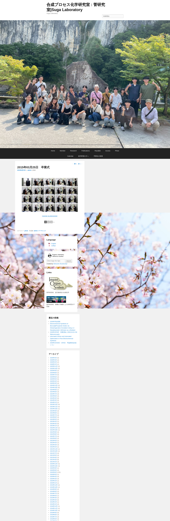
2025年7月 (53, 375)
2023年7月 (53, 415)
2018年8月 (53, 514)
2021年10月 (54, 451)
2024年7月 (53, 394)
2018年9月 (53, 512)
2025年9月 (53, 370)
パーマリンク (42, 231)
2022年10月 (54, 430)
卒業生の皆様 (98, 156)
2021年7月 (53, 453)
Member (62, 151)
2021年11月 (54, 449)
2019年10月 (54, 487)
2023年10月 (54, 408)
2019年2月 (53, 502)
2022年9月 (53, 432)
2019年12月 (54, 485)
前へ (75, 164)
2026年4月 (53, 358)
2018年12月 (54, 506)
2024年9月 (53, 389)
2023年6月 (53, 417)
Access (107, 151)
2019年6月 (53, 495)
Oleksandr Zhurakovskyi (60, 264)
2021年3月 (53, 459)
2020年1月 (53, 483)
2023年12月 (54, 404)
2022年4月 (53, 442)
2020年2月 (53, 481)
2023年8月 (53, 413)
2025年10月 (54, 368)
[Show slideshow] (49, 216)
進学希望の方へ (83, 156)
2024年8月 (53, 392)
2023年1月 (53, 425)
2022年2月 (53, 447)
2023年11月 (54, 406)
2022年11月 (54, 428)
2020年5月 (53, 474)
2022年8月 (53, 434)
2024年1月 (53, 402)
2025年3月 (53, 383)
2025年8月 (53, 372)
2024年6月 (53, 396)
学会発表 (98, 151)
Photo (117, 151)
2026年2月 (53, 362)
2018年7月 (53, 517)
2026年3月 (53, 360)
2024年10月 (54, 387)
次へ (80, 164)
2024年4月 (53, 398)
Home (53, 151)
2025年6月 (53, 377)
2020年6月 (53, 472)
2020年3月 (53, 478)
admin (29, 170)
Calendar (70, 156)
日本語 (53, 246)
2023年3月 (53, 423)
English (53, 243)
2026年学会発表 (55, 321)
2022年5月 (53, 440)
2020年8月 (53, 470)
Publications (86, 151)
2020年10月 (54, 466)
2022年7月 (53, 436)
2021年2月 (53, 462)
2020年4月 (53, 476)
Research (73, 151)
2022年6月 (53, 438)
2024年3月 (53, 400)
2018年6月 (53, 519)
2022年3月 (53, 445)
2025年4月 (53, 381)
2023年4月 (53, 421)
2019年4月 (53, 497)
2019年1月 (53, 504)
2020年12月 (54, 464)
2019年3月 (53, 500)
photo (26, 231)
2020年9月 (53, 468)
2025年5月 (53, 379)
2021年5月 (53, 455)
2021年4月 (53, 457)
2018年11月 (54, 508)
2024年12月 (54, 385)
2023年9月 (53, 411)
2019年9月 (53, 489)
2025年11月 (54, 366)
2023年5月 (53, 419)
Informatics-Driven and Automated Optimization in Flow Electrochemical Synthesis (61, 338)
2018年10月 (54, 510)
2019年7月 (53, 493)
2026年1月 (53, 364)
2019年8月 (53, 491)
